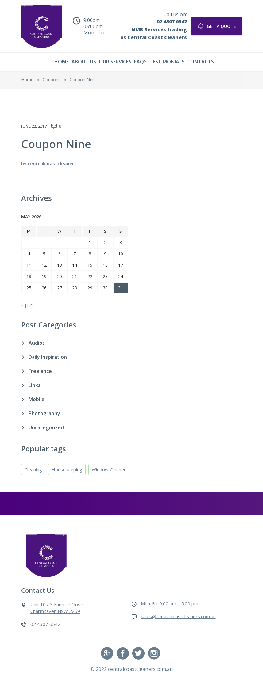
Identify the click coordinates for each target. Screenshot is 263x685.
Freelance (40, 371)
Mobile (36, 399)
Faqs (140, 61)
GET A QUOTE (217, 26)
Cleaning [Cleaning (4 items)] (33, 469)
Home (61, 61)
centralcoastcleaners (52, 163)
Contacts (200, 61)
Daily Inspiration (48, 357)
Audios (37, 342)
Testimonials (166, 61)
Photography (44, 413)
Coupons (51, 79)
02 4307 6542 (172, 21)
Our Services (115, 61)
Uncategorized (46, 427)
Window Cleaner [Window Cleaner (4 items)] (109, 469)
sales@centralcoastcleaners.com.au (178, 616)
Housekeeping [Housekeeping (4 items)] (67, 469)
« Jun (27, 305)
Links (35, 385)
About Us (84, 61)
